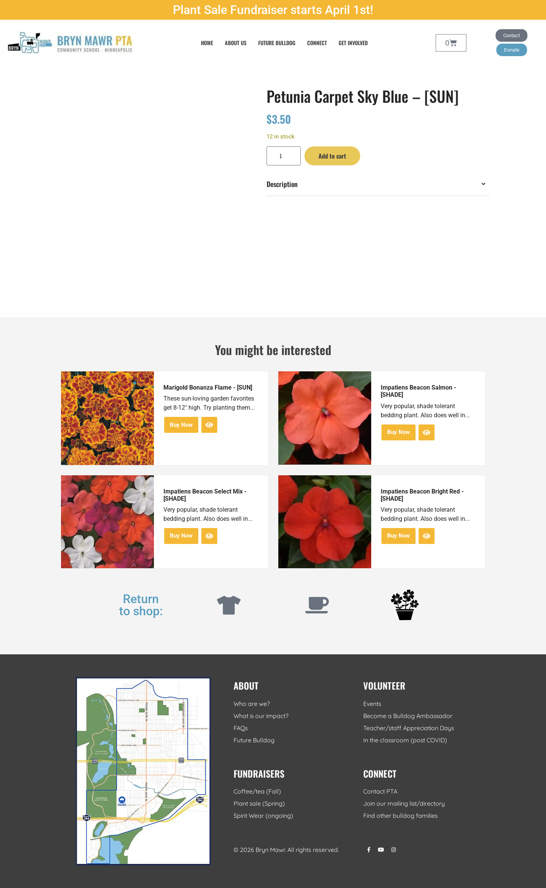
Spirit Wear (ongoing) (263, 816)
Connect (317, 43)
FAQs (241, 728)
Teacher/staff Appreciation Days (409, 728)
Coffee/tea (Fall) (257, 791)
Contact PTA (380, 791)
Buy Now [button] (181, 424)
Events (372, 703)
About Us (235, 43)
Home (207, 43)
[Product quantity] (284, 155)
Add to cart (332, 155)
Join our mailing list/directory (404, 804)
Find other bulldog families (400, 816)
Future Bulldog (276, 43)
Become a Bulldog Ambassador (408, 716)
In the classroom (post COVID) (406, 740)
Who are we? (252, 703)
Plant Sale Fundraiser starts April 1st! (273, 10)
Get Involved (353, 43)
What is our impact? (261, 716)
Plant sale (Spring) (259, 804)
